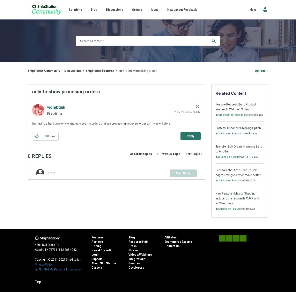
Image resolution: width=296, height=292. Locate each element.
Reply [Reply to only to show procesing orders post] (190, 136)
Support (96, 259)
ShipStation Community (47, 10)
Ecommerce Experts (178, 241)
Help (253, 9)
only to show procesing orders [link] (138, 70)
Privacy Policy (44, 264)
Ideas (154, 9)
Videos (133, 254)
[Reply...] (108, 173)
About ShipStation (103, 263)
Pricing (96, 246)
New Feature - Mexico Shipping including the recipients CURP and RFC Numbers (237, 198)
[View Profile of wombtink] (56, 107)
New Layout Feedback (182, 9)
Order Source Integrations (233, 114)
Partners (97, 241)
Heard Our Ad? (101, 250)
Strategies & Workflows (231, 157)
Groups (137, 9)
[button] (37, 136)
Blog (94, 9)
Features (97, 237)
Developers (136, 267)
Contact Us (172, 246)
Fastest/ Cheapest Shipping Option (238, 128)
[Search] (148, 41)
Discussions (114, 9)
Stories (133, 250)
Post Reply (183, 173)
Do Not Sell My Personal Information (58, 269)
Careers (97, 267)
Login (95, 254)
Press (132, 246)
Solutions (75, 9)
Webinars (145, 254)
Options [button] (260, 70)
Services (134, 263)
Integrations (136, 259)
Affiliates (170, 237)
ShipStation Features (100, 70)
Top (38, 282)
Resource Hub (138, 241)
